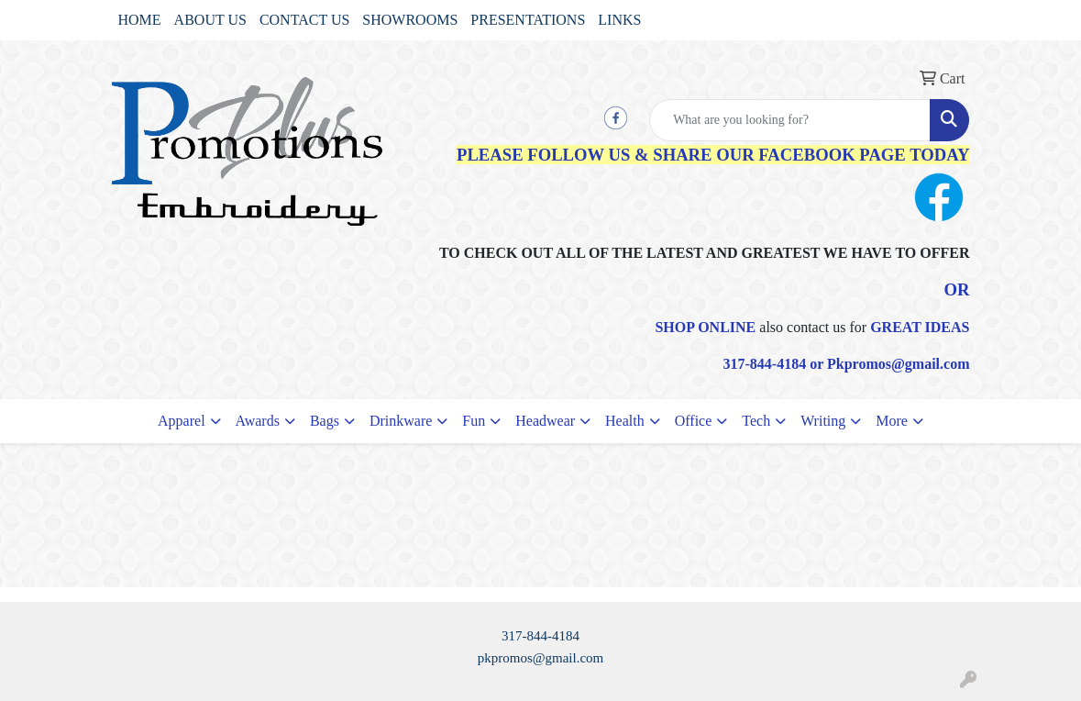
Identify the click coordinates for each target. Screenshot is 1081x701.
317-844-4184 (540, 636)
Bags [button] (324, 420)
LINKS (619, 20)
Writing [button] (822, 420)
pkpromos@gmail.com (541, 658)
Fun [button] (473, 420)
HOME (139, 20)
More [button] (892, 420)
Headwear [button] (545, 420)
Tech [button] (756, 420)
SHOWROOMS (410, 20)
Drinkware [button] (401, 420)
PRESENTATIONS (527, 20)
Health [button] (625, 420)
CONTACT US (304, 20)
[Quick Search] (790, 120)
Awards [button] (258, 420)
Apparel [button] (181, 420)
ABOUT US (210, 20)
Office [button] (693, 420)
